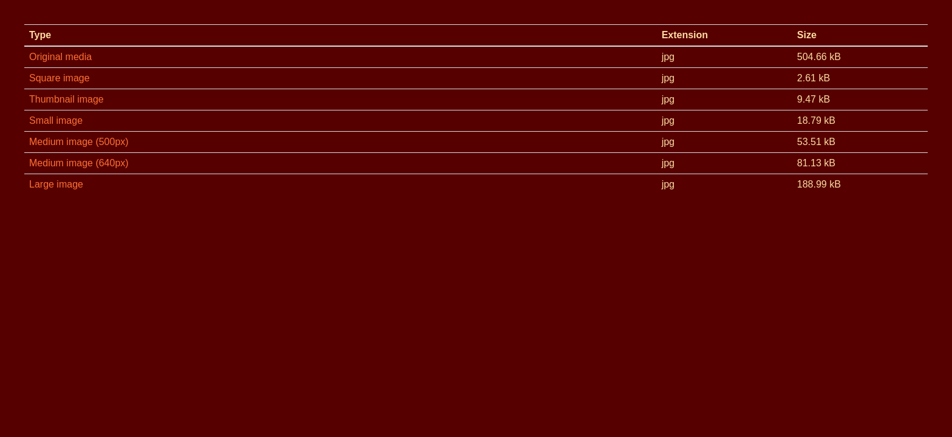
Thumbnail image (66, 99)
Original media (60, 57)
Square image (59, 78)
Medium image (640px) (79, 163)
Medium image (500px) (79, 142)
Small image (56, 120)
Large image (56, 184)
